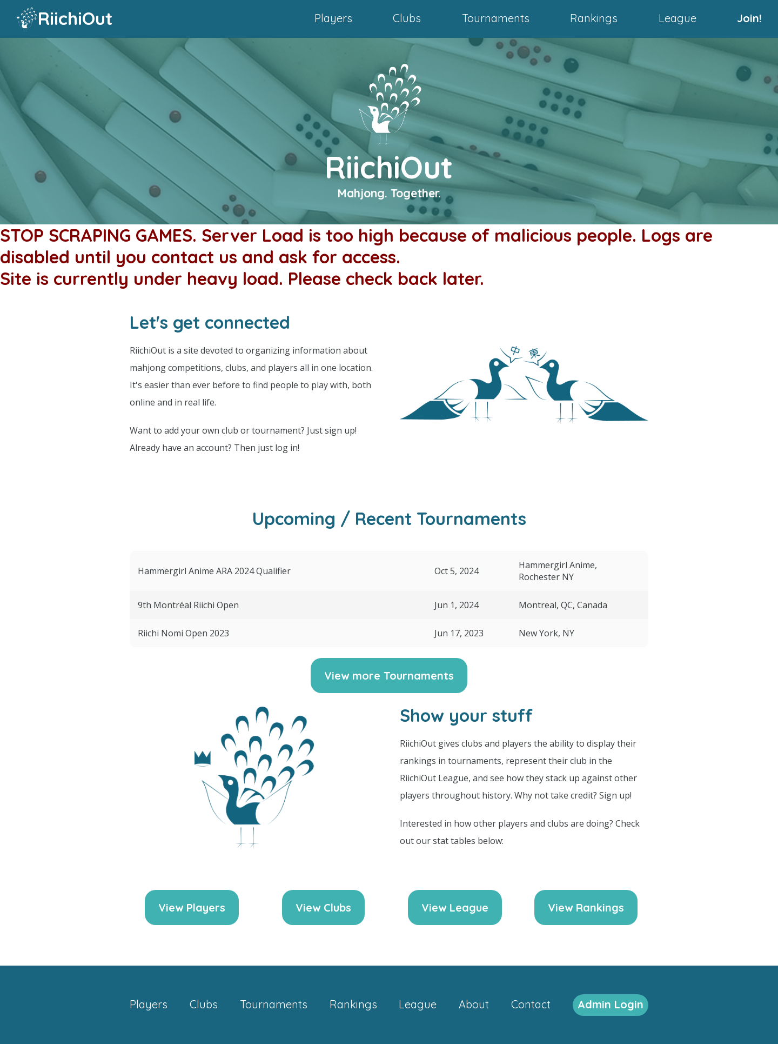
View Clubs (323, 907)
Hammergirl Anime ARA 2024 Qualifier (214, 571)
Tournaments (495, 18)
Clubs (407, 18)
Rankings (594, 18)
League (677, 18)
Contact (531, 1004)
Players (333, 18)
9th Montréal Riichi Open (188, 605)
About (474, 1004)
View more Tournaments (389, 675)
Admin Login (610, 1004)
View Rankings (586, 907)
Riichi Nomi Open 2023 (183, 633)
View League (454, 907)
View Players (191, 907)
